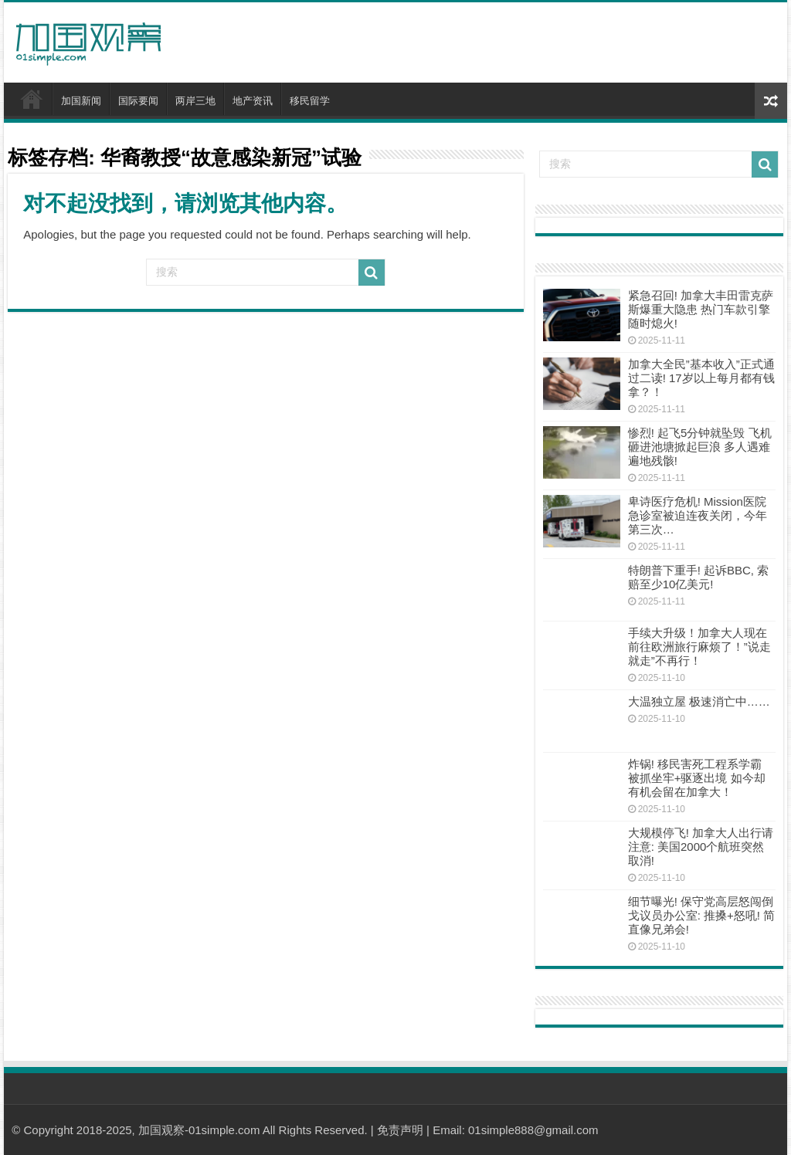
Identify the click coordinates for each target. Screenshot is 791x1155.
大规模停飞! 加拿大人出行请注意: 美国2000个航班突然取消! (700, 846)
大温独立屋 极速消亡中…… (699, 701)
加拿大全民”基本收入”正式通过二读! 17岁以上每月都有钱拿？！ (701, 377)
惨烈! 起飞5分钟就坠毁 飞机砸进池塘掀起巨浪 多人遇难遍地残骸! (700, 446)
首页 (32, 99)
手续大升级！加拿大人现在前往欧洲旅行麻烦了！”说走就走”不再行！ (699, 646)
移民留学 (310, 101)
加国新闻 (81, 101)
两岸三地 (195, 101)
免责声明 (400, 1129)
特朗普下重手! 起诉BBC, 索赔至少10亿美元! (698, 577)
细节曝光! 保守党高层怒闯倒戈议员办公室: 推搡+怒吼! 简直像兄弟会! (701, 915)
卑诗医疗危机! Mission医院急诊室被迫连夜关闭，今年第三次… (697, 515)
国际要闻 (138, 101)
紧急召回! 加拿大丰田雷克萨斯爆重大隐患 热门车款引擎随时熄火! (700, 309)
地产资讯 (253, 101)
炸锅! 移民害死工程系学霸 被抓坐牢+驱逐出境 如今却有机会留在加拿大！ (697, 777)
